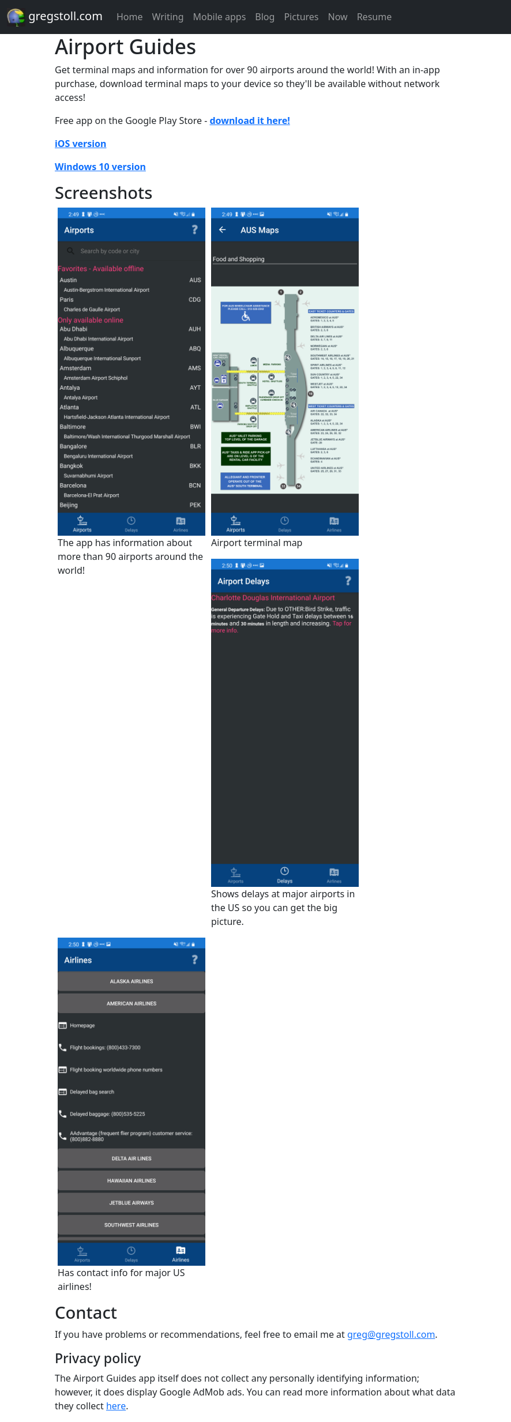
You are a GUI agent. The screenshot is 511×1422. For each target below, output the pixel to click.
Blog (265, 16)
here (116, 1406)
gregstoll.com (55, 17)
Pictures (301, 16)
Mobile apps (219, 16)
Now (338, 16)
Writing (167, 16)
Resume (374, 16)
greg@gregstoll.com (391, 1334)
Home (130, 16)
